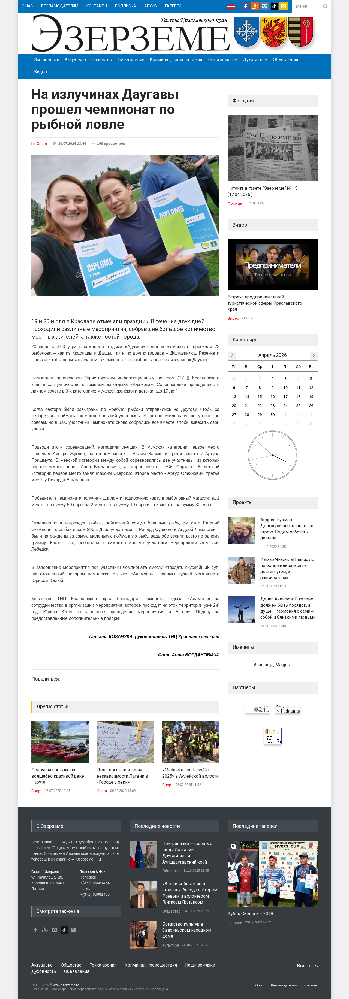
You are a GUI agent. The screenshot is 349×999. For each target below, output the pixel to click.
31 (247, 378)
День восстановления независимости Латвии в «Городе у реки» (122, 776)
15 (260, 396)
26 (311, 405)
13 (234, 396)
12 (311, 387)
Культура (170, 945)
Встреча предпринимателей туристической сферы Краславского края (265, 303)
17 (285, 396)
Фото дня (236, 203)
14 (247, 396)
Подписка (125, 6)
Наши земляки (222, 59)
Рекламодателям (59, 6)
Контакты (96, 6)
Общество (101, 59)
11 (298, 387)
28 (247, 414)
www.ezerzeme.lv (66, 985)
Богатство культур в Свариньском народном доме (186, 930)
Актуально (75, 59)
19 (311, 396)
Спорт (42, 143)
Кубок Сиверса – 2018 (250, 913)
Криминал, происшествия (176, 59)
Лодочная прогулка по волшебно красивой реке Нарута (57, 776)
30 (234, 378)
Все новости (46, 59)
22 (260, 405)
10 (285, 387)
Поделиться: (45, 679)
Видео (40, 71)
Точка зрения (131, 59)
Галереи (173, 6)
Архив (150, 6)
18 (298, 396)
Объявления (285, 59)
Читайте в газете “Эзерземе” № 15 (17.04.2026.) (262, 191)
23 (272, 405)
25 (298, 405)
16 (272, 396)
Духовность (255, 59)
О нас (27, 6)
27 (234, 414)
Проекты (243, 502)
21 (247, 405)
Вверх (304, 965)
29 (260, 414)
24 (285, 405)
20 (234, 405)
